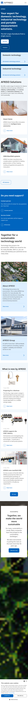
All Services (7, 224)
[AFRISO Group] (14, 326)
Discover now (14, 550)
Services (5, 41)
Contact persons (8, 210)
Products (5, 47)
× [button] (26, 681)
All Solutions (6, 182)
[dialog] (14, 690)
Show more (10, 130)
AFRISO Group (9, 340)
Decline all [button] (20, 695)
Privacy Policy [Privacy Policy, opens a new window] (11, 693)
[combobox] (24, 681)
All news (14, 494)
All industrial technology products (11, 75)
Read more (9, 406)
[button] (14, 699)
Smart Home (7, 119)
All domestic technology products (11, 61)
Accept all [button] (7, 695)
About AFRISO (9, 286)
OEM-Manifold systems (11, 156)
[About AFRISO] (14, 271)
